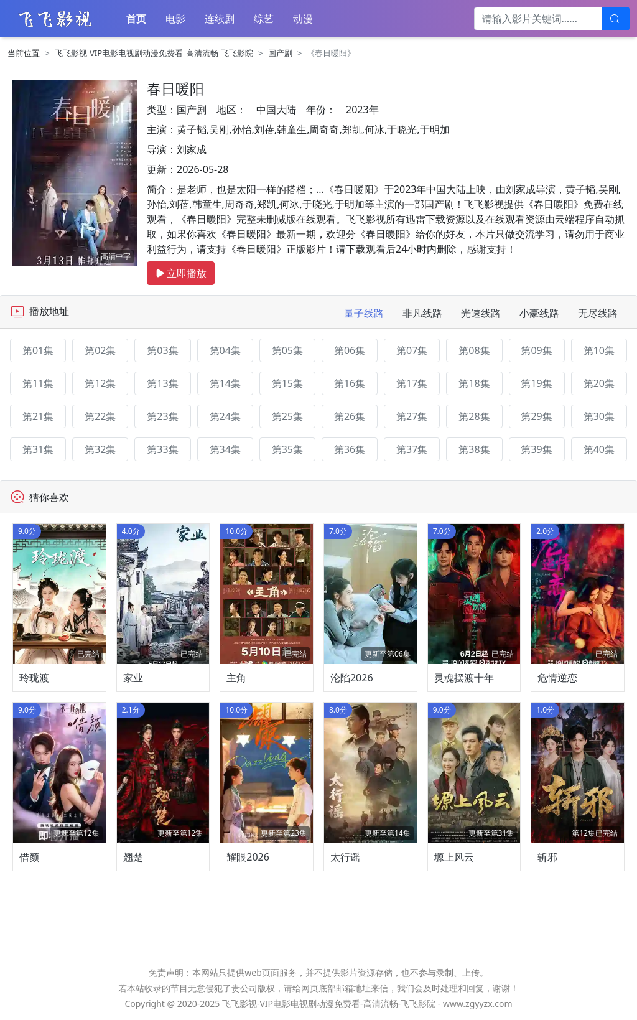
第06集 (349, 350)
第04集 (225, 350)
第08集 (474, 350)
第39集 (536, 449)
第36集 (349, 449)
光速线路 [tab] (481, 313)
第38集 (474, 449)
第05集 (287, 350)
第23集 (162, 416)
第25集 (287, 416)
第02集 (100, 350)
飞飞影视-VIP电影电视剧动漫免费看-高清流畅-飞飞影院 (154, 52)
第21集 (37, 416)
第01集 (37, 350)
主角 (236, 678)
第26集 (349, 416)
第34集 (225, 449)
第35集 (287, 449)
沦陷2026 (351, 678)
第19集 (536, 383)
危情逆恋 (557, 678)
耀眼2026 (247, 857)
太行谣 (345, 857)
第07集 (411, 350)
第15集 (287, 383)
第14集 (225, 383)
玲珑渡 (34, 678)
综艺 (264, 19)
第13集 (162, 383)
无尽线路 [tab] (598, 313)
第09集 (536, 350)
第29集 (536, 416)
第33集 (162, 449)
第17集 (411, 383)
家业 (133, 678)
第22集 (100, 416)
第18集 (474, 383)
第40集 (599, 449)
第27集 (411, 416)
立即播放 (181, 273)
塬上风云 (454, 857)
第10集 (599, 350)
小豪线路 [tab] (539, 313)
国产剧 (280, 52)
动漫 (303, 19)
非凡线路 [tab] (422, 313)
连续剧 (220, 19)
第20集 (599, 383)
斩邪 (547, 857)
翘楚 (133, 857)
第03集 (162, 350)
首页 (136, 19)
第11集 (37, 383)
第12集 (100, 383)
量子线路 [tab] (364, 313)
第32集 (100, 449)
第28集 (474, 416)
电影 (175, 19)
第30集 (599, 416)
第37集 (411, 449)
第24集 (225, 416)
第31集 (37, 449)
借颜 (29, 857)
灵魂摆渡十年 (464, 678)
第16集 (349, 383)
